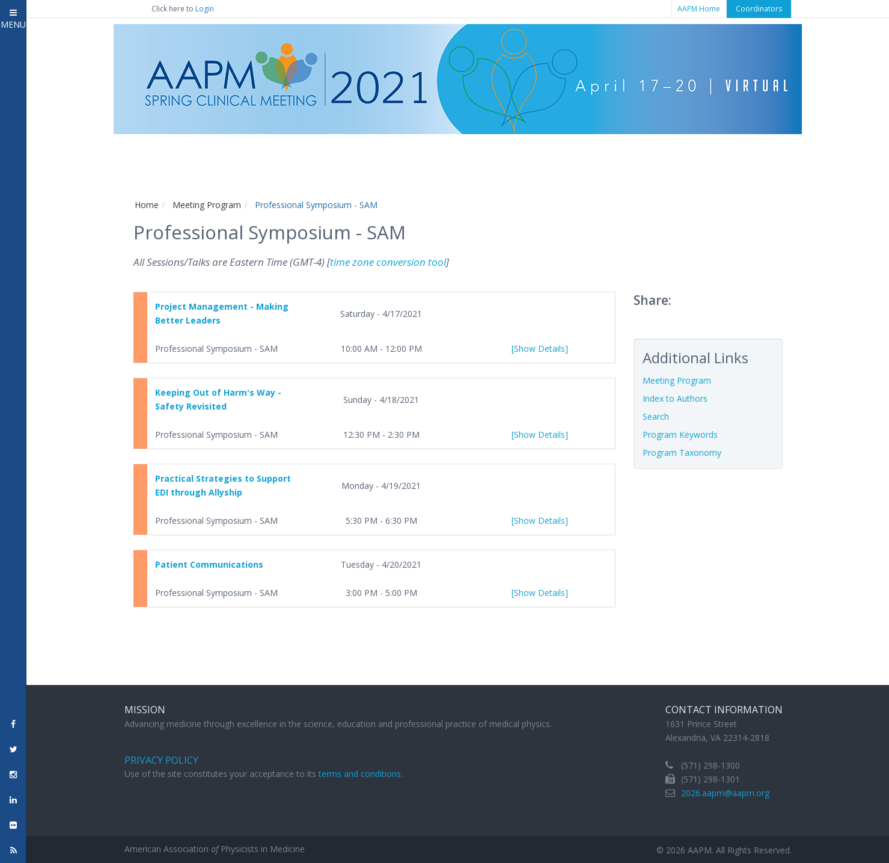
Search (656, 416)
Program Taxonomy (682, 452)
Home (147, 204)
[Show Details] (540, 348)
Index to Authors (675, 398)
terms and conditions (360, 773)
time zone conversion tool (388, 262)
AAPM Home (698, 9)
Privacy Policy (161, 760)
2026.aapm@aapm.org (725, 793)
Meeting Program (207, 204)
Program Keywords (680, 434)
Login (204, 9)
